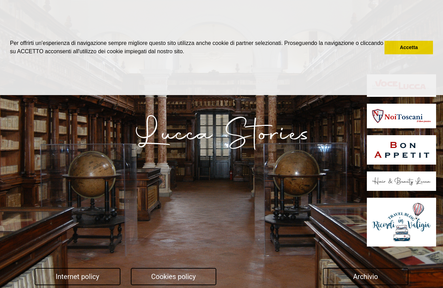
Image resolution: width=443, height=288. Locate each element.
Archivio (365, 276)
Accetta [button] (409, 47)
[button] (187, 52)
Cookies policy (173, 276)
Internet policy (77, 276)
